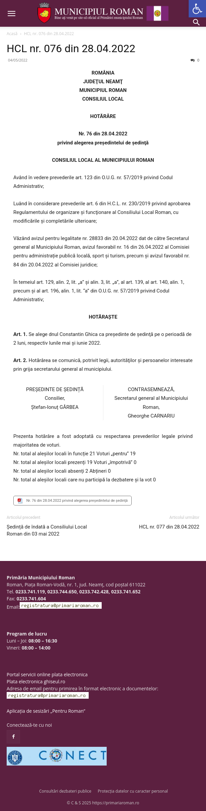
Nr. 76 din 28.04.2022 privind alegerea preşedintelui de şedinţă (77, 500)
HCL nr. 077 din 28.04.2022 (169, 527)
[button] (197, 8)
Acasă (12, 33)
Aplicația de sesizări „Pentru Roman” (46, 711)
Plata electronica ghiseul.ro (36, 681)
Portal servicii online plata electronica (47, 674)
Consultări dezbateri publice (65, 791)
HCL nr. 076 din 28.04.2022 (71, 48)
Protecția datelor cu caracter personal (133, 791)
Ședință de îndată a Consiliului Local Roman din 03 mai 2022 (47, 530)
